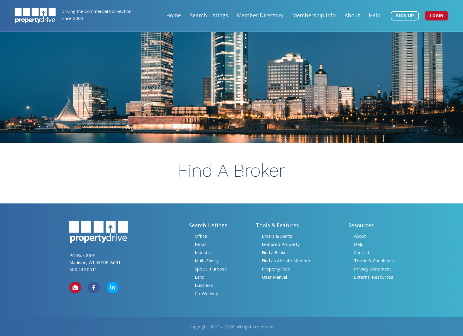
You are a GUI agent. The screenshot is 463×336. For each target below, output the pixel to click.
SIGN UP (405, 15)
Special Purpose (211, 269)
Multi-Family (207, 260)
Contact (361, 252)
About (352, 15)
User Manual (274, 277)
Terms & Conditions (374, 260)
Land (199, 277)
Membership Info (314, 15)
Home (173, 15)
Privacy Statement (372, 269)
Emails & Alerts (277, 236)
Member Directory (260, 15)
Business (204, 285)
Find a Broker (275, 252)
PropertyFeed (276, 269)
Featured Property (281, 244)
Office (201, 236)
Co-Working (206, 293)
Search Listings (209, 15)
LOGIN (436, 15)
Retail (200, 244)
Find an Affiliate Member (286, 260)
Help (375, 15)
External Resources (373, 277)
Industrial (204, 252)
